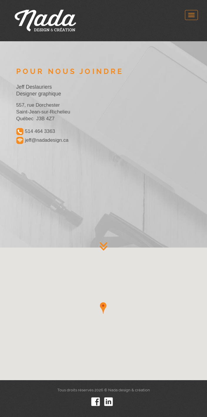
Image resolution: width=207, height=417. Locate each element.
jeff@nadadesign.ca (42, 140)
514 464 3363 (35, 131)
